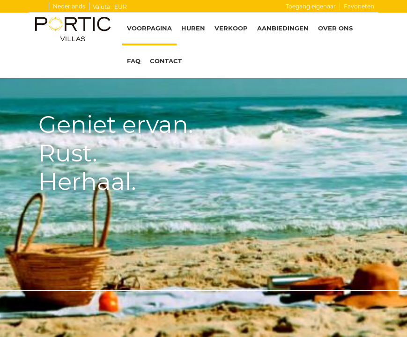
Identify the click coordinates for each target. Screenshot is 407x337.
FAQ (134, 61)
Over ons (335, 28)
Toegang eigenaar (311, 6)
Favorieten (359, 6)
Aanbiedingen (283, 28)
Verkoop (231, 28)
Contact (166, 61)
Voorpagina (149, 28)
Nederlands (69, 6)
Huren (193, 28)
